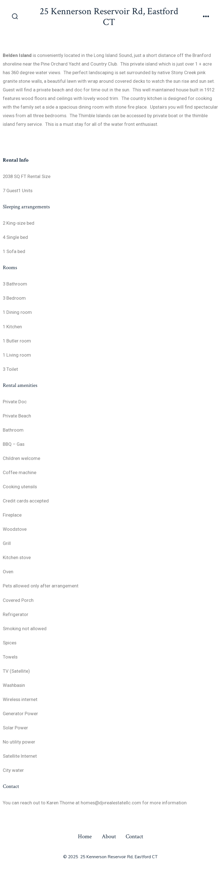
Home (85, 836)
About (109, 836)
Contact (134, 836)
